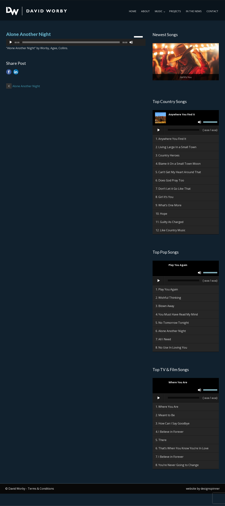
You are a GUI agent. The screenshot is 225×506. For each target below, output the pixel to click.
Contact (212, 11)
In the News (194, 11)
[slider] (71, 42)
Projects (175, 11)
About (145, 11)
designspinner (210, 489)
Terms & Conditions (41, 489)
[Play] (10, 42)
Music (158, 11)
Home (132, 11)
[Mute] (131, 42)
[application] (76, 42)
